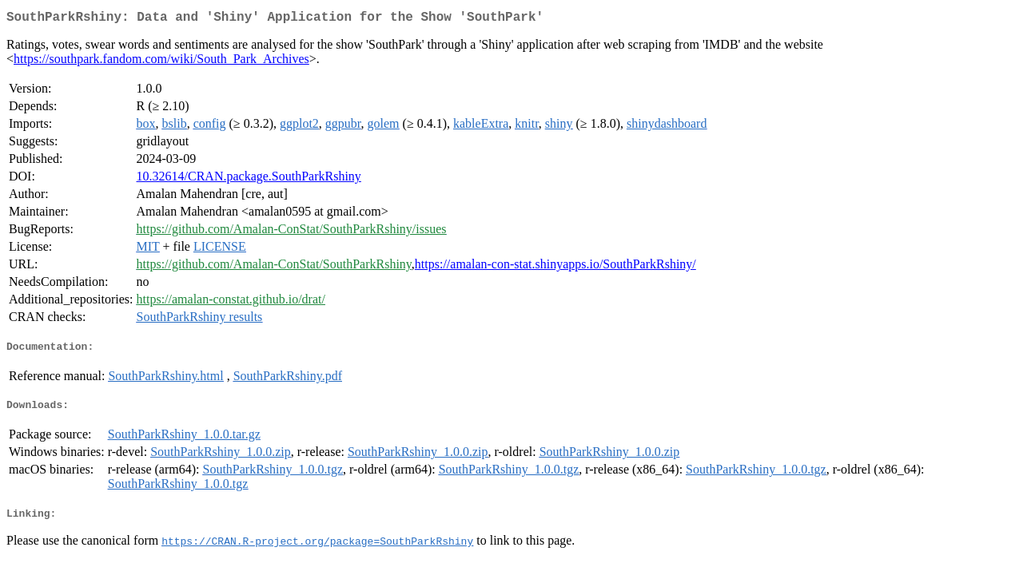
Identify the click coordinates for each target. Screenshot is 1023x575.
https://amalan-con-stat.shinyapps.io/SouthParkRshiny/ (555, 267)
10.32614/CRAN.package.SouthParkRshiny (249, 179)
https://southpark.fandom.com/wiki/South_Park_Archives (161, 62)
